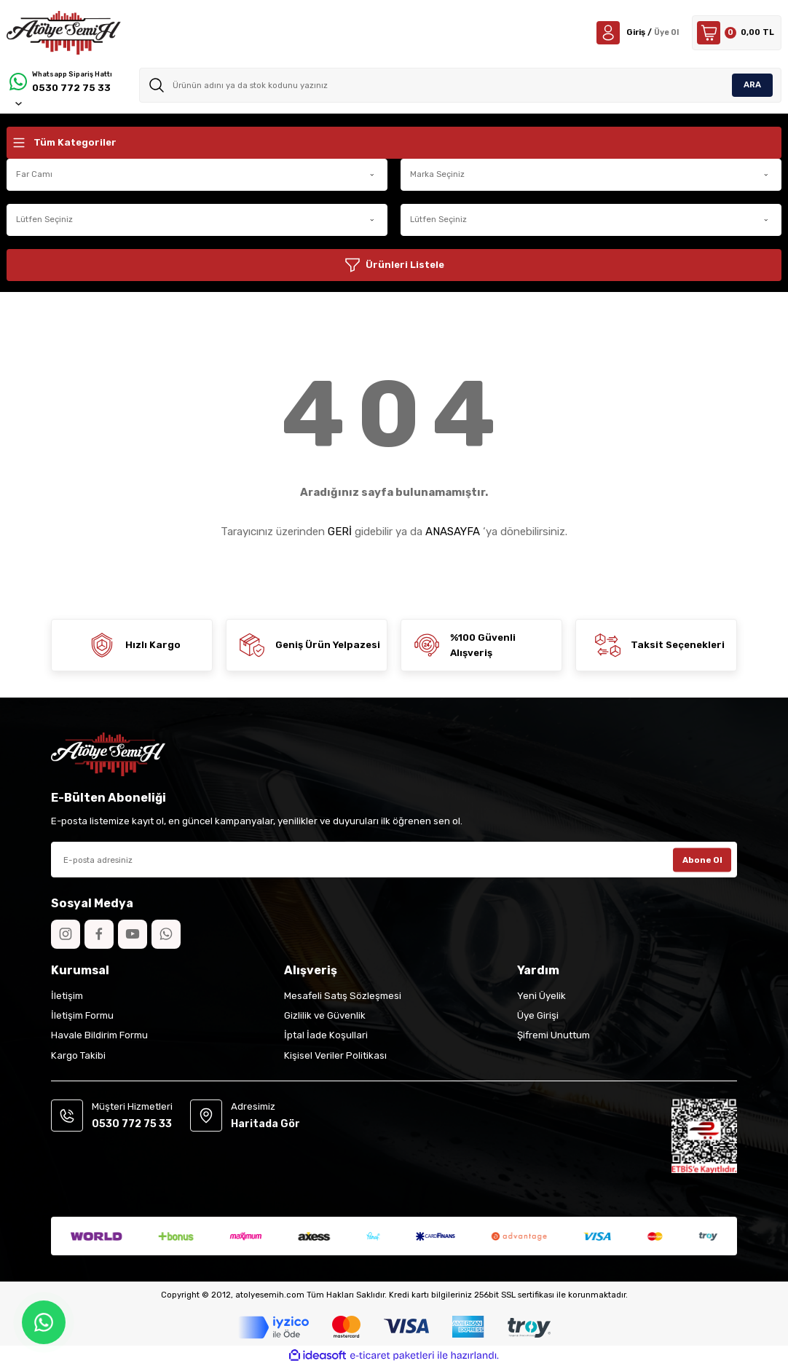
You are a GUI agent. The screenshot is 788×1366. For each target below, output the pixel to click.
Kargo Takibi (78, 1055)
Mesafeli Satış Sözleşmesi (342, 995)
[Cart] (736, 32)
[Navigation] (394, 143)
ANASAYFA (452, 531)
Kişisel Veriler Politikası (335, 1055)
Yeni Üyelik (541, 995)
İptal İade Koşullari (326, 1035)
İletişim (67, 995)
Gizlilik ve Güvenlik (325, 1015)
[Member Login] (636, 32)
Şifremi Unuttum (553, 1035)
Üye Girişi (538, 1015)
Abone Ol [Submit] (702, 859)
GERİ (340, 531)
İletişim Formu (82, 1015)
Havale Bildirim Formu (99, 1035)
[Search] (460, 85)
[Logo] (64, 33)
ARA (752, 84)
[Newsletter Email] (394, 859)
